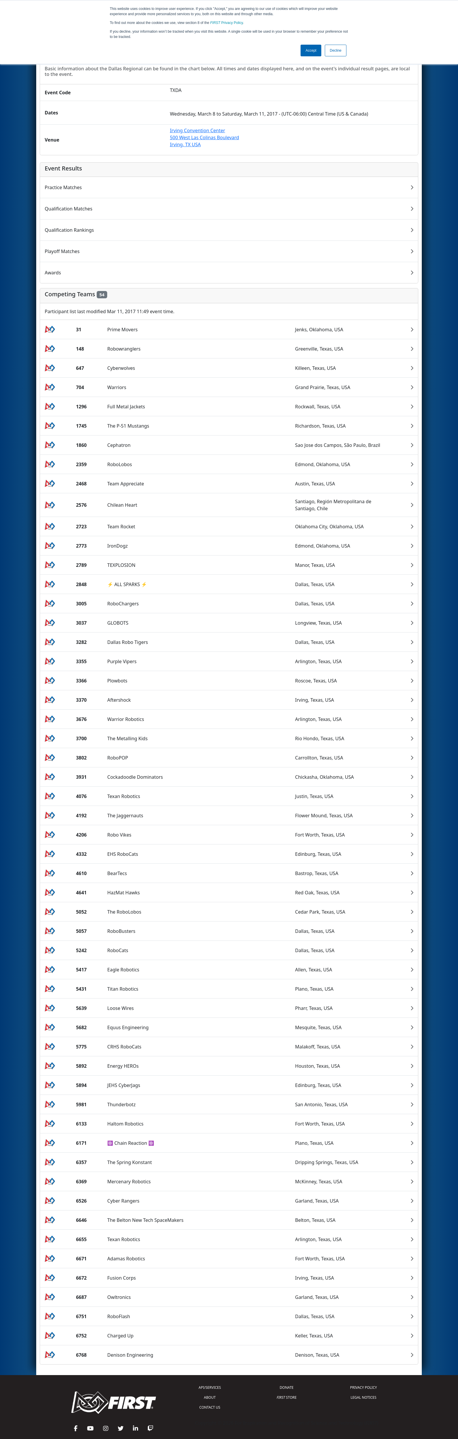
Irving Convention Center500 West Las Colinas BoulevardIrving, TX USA (204, 137)
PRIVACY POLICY (363, 1387)
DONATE (287, 1387)
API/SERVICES (210, 1387)
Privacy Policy (226, 23)
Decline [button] (335, 50)
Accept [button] (311, 50)
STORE (286, 1397)
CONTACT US (209, 1407)
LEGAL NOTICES (364, 1397)
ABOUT (210, 1397)
